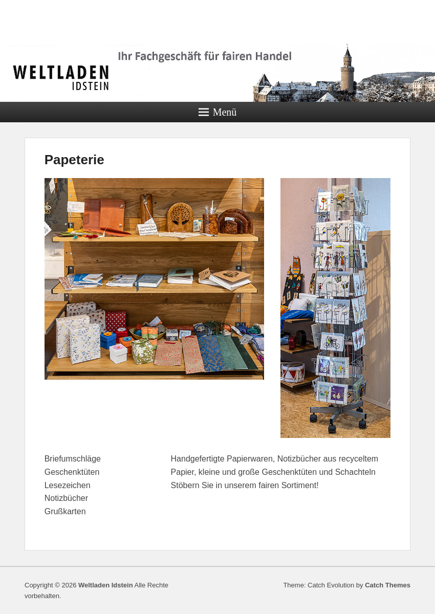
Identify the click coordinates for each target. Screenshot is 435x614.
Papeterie (74, 159)
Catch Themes (387, 585)
